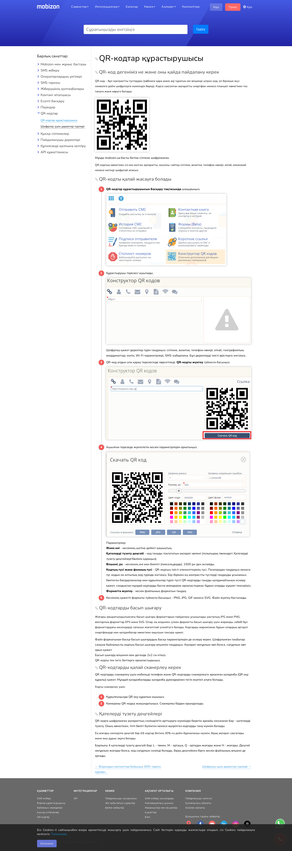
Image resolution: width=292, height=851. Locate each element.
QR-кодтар (49, 113)
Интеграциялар (85, 790)
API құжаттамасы (54, 152)
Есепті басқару (52, 101)
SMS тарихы (50, 82)
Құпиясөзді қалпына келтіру (63, 146)
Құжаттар (150, 812)
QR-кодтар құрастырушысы (59, 120)
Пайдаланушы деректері (60, 140)
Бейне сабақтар (114, 807)
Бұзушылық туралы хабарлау (202, 816)
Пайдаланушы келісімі (198, 798)
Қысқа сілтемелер (55, 133)
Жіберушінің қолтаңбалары (62, 89)
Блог (147, 817)
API (76, 798)
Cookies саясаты (195, 807)
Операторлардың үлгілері (61, 76)
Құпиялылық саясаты (198, 803)
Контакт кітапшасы (56, 95)
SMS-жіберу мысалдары (159, 798)
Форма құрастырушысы (51, 803)
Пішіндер (48, 107)
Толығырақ (59, 834)
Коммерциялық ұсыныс (159, 803)
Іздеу (200, 29)
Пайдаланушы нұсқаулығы (121, 798)
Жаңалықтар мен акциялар (161, 807)
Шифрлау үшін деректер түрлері (63, 126)
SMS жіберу (50, 70)
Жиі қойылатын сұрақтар (120, 803)
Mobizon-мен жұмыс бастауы (63, 64)
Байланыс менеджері (50, 807)
